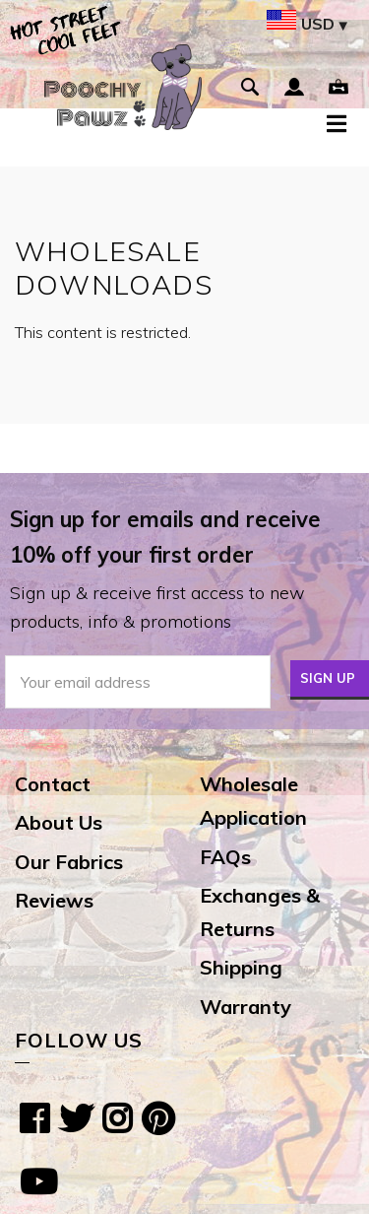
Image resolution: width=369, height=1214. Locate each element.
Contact (53, 784)
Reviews (54, 900)
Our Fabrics (69, 861)
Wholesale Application (253, 801)
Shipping (241, 967)
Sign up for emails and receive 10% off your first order (165, 537)
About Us (58, 822)
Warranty (245, 1006)
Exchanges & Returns (260, 912)
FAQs (225, 856)
